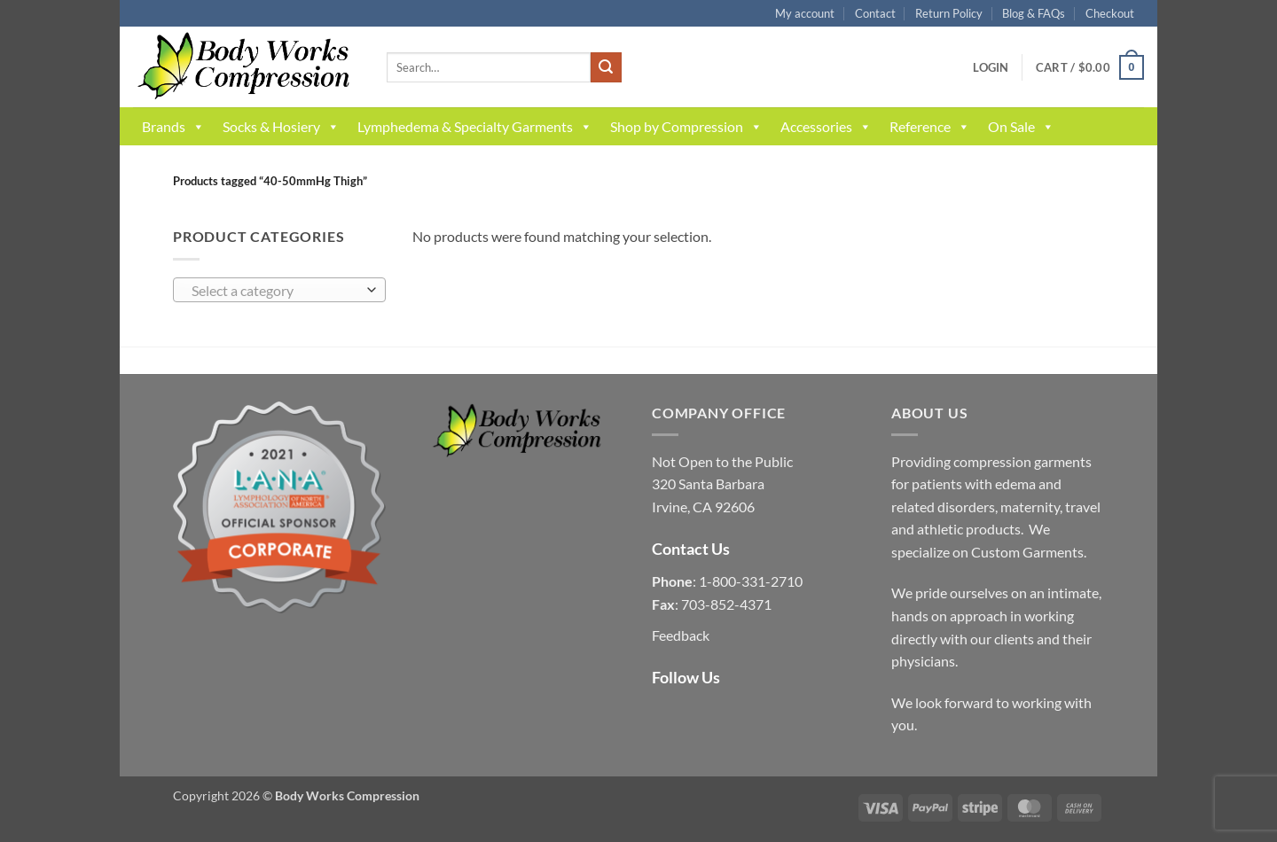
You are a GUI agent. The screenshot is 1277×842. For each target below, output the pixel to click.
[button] (990, 67)
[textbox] (275, 290)
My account (804, 13)
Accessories (826, 126)
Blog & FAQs (1033, 13)
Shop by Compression (686, 126)
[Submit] (606, 67)
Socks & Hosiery (281, 126)
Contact (875, 13)
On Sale (1021, 126)
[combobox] (279, 289)
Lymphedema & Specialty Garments (474, 126)
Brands (173, 126)
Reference (929, 126)
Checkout (1109, 13)
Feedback (680, 635)
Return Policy (949, 13)
